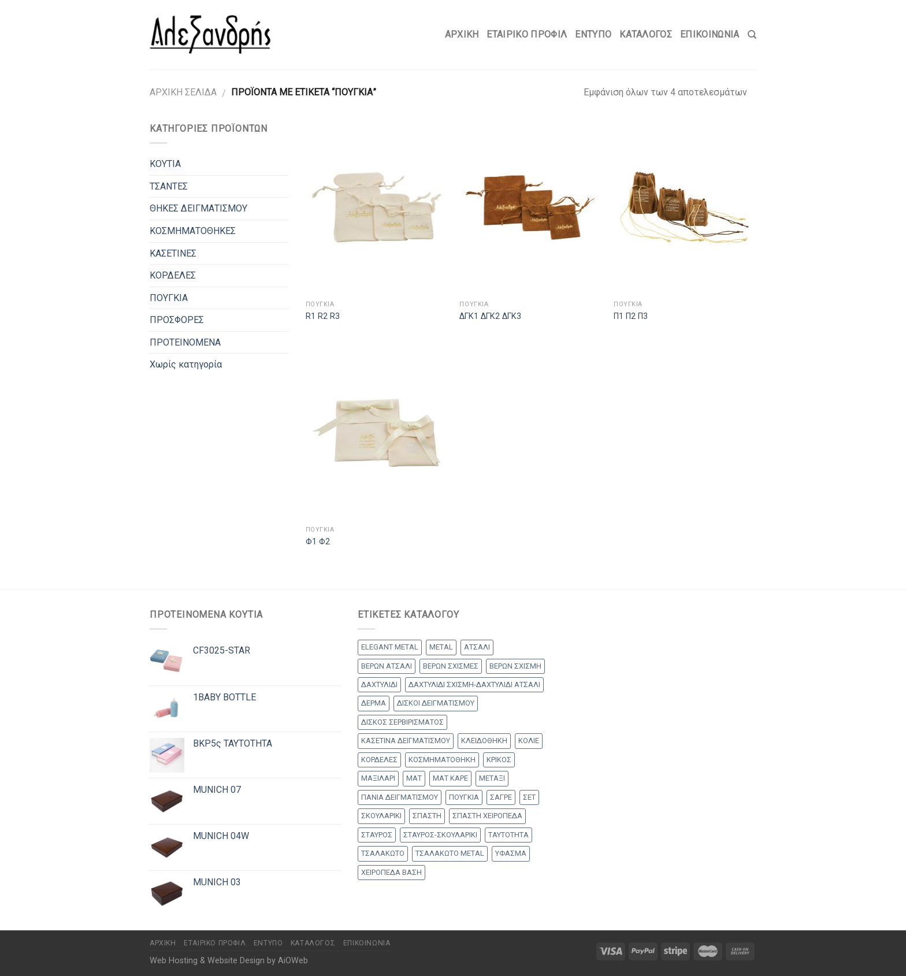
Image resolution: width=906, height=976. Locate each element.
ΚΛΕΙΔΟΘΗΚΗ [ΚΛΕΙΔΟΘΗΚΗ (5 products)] (484, 740)
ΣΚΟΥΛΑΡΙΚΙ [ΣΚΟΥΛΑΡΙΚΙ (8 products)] (381, 815)
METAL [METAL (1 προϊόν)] (441, 647)
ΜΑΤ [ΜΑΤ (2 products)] (414, 778)
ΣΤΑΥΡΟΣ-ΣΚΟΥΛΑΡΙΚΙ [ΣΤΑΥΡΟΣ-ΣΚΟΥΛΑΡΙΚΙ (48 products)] (440, 834)
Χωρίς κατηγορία (186, 364)
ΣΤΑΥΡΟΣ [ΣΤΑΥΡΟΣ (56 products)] (376, 834)
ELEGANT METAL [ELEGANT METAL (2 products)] (389, 647)
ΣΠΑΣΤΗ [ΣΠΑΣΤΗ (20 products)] (427, 815)
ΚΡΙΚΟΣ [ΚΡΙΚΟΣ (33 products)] (499, 759)
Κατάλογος (645, 34)
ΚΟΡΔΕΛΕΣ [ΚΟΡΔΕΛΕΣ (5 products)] (379, 759)
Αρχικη (462, 34)
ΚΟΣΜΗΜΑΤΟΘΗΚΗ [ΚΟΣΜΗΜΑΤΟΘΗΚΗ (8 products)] (442, 759)
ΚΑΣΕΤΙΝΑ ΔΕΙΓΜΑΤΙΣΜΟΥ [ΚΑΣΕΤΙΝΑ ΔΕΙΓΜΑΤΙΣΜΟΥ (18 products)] (405, 740)
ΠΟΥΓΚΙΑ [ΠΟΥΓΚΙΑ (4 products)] (464, 797)
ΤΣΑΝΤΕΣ (169, 186)
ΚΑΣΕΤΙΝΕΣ (173, 253)
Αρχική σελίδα (183, 92)
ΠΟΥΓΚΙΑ (169, 297)
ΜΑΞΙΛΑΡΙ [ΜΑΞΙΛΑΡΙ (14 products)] (378, 778)
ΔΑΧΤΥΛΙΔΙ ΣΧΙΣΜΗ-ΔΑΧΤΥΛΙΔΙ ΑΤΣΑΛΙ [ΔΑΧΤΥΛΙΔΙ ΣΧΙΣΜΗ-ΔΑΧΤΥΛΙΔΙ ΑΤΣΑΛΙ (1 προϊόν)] (474, 684)
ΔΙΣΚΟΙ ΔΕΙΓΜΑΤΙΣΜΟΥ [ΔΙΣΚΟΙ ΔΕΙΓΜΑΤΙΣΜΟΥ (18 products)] (435, 703)
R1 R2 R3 (323, 316)
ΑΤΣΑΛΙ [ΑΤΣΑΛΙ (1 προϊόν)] (477, 647)
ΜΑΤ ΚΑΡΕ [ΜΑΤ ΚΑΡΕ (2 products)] (450, 778)
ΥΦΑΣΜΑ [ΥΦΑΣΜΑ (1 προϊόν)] (510, 853)
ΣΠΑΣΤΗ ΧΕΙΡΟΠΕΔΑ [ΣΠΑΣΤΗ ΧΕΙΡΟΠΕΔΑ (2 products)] (487, 815)
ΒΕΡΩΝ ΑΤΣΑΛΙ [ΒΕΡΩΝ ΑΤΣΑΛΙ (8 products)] (386, 666)
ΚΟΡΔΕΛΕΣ (173, 275)
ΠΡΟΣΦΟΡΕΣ (177, 319)
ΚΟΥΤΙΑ (165, 163)
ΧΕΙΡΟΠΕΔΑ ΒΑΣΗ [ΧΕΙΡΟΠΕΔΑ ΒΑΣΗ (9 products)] (391, 872)
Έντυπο (593, 34)
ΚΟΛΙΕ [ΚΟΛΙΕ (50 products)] (528, 740)
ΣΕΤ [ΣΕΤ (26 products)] (529, 797)
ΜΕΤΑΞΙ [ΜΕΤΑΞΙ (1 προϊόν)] (492, 778)
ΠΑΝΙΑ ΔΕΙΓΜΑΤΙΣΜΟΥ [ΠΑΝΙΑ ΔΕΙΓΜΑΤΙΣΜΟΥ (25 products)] (399, 797)
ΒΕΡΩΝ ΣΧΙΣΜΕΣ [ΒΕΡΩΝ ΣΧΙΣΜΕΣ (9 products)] (450, 666)
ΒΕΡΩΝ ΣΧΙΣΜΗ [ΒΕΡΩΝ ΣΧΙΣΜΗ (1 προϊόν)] (515, 666)
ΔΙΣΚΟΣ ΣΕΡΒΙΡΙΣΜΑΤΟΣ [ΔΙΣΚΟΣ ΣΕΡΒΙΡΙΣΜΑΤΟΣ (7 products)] (402, 722)
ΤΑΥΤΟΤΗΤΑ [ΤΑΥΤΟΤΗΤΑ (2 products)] (508, 834)
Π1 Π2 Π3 (631, 316)
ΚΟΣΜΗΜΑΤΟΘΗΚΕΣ (193, 230)
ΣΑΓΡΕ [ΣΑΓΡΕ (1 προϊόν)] (501, 797)
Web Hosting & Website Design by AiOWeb (229, 961)
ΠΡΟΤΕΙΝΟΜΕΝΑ (185, 342)
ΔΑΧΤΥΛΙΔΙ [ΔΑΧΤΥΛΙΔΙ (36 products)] (379, 684)
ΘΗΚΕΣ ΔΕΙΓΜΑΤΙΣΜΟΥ (198, 208)
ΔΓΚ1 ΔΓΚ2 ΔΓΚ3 (490, 316)
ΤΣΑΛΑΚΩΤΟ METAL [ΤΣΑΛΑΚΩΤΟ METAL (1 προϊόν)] (449, 853)
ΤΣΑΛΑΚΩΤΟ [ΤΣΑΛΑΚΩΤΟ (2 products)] (382, 853)
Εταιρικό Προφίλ (527, 34)
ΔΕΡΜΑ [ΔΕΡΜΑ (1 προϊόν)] (373, 703)
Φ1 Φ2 (318, 542)
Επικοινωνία (710, 34)
